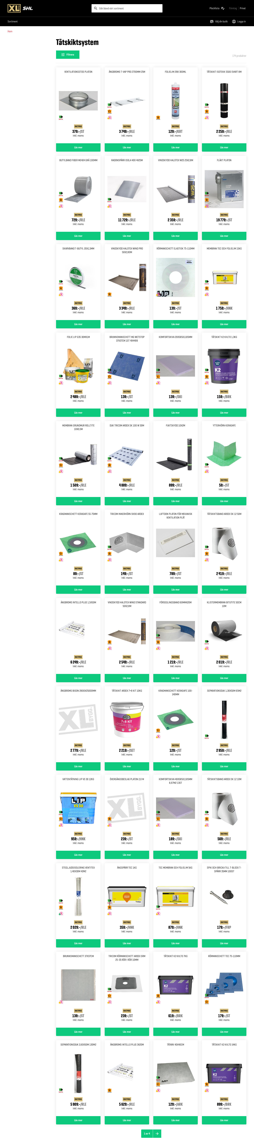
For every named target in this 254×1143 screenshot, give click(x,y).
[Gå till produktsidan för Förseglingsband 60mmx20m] (175, 636)
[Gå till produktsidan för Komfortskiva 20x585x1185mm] (175, 371)
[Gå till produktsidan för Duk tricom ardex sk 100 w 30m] (127, 459)
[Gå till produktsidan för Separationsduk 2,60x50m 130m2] (78, 1078)
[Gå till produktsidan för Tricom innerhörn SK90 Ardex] (127, 547)
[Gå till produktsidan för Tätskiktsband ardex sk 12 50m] (224, 547)
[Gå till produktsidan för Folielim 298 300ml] (175, 105)
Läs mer (78, 147)
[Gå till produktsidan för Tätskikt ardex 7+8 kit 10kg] (127, 724)
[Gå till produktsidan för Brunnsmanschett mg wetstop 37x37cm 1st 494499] (127, 371)
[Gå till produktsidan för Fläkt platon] (224, 194)
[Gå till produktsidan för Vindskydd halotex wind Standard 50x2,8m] (127, 636)
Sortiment (13, 21)
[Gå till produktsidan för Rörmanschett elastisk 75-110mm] (175, 282)
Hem (10, 31)
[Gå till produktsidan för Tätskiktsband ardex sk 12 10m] (224, 813)
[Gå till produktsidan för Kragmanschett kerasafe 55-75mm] (78, 547)
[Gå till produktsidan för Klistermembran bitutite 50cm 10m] (224, 636)
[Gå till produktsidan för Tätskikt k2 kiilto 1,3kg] (224, 371)
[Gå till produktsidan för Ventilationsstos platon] (78, 105)
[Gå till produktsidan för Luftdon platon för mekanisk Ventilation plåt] (175, 547)
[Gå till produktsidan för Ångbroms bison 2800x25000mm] (78, 724)
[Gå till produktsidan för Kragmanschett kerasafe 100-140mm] (175, 724)
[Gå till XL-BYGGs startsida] (48, 8)
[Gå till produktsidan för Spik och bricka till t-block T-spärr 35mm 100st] (224, 901)
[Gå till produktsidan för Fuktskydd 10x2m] (175, 459)
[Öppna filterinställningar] (67, 54)
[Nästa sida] (157, 1133)
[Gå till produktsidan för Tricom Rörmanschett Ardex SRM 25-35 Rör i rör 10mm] (127, 990)
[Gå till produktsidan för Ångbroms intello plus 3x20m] (127, 1078)
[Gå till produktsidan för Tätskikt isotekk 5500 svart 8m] (224, 105)
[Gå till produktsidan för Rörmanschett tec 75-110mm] (224, 990)
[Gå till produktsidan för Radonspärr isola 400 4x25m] (127, 194)
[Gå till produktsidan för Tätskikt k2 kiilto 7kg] (175, 990)
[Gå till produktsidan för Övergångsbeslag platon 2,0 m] (127, 813)
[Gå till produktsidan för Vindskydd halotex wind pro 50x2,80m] (127, 282)
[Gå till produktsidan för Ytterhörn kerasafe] (224, 459)
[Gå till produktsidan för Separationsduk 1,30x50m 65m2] (224, 724)
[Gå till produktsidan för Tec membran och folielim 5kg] (175, 901)
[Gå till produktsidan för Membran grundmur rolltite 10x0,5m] (78, 459)
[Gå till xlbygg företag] (233, 8)
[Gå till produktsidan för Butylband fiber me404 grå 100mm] (78, 194)
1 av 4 (147, 1133)
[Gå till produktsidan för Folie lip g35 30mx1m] (78, 371)
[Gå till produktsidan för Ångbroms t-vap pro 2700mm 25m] (127, 105)
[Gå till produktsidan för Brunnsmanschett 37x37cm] (78, 990)
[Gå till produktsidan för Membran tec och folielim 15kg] (224, 282)
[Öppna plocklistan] (217, 8)
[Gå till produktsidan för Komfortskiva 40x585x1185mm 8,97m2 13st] (175, 813)
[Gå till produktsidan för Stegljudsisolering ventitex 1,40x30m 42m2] (78, 901)
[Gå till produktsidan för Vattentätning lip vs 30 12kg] (78, 813)
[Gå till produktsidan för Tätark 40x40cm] (175, 1078)
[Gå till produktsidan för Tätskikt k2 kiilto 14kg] (224, 1078)
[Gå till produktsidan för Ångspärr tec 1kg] (127, 901)
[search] (127, 8)
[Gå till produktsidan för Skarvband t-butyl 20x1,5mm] (78, 282)
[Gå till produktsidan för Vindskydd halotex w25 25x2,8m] (175, 194)
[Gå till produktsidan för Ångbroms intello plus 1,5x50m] (78, 636)
